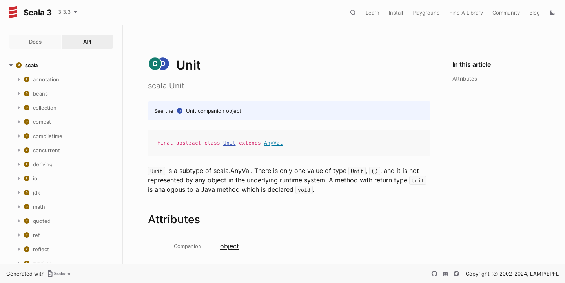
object (229, 246)
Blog (534, 12)
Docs (35, 42)
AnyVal (273, 143)
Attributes (464, 78)
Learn (372, 12)
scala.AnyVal (232, 171)
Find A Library (466, 12)
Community (506, 12)
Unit (191, 111)
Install (396, 12)
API (87, 42)
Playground (426, 12)
